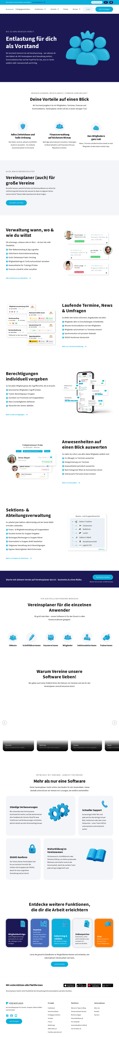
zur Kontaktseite (37, 2)
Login (88, 9)
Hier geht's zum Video (16, 203)
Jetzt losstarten (59, 964)
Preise (65, 9)
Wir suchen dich (96, 2)
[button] (106, 2)
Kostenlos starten (103, 577)
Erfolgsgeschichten (23, 9)
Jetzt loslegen (104, 9)
